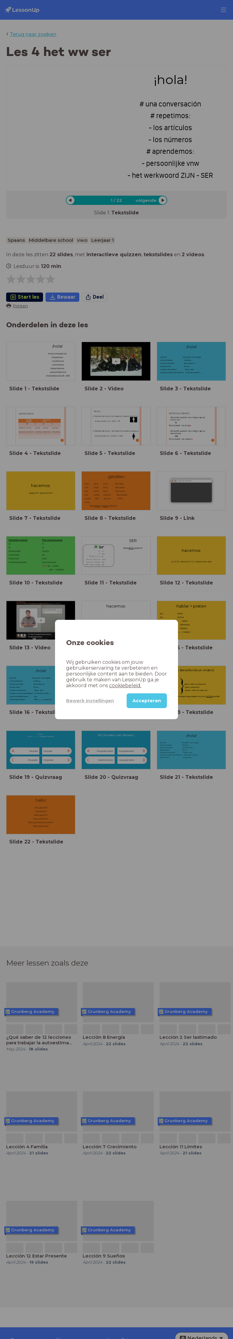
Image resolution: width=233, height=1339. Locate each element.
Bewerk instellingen (90, 700)
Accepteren (146, 700)
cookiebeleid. (125, 685)
